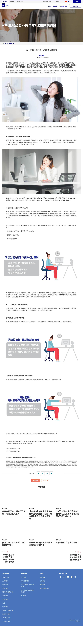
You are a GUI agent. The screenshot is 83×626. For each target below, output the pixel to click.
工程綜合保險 (6, 621)
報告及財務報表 (44, 588)
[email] (52, 473)
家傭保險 (5, 599)
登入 (77, 1)
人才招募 (23, 577)
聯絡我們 (58, 1)
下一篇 (78, 552)
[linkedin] (47, 473)
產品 (49, 6)
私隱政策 (42, 584)
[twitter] (43, 473)
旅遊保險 (5, 588)
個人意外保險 (6, 617)
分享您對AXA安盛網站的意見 (27, 591)
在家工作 (45, 480)
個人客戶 (5, 1)
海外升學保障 (6, 614)
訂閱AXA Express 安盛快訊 (27, 585)
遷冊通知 (23, 595)
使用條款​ (42, 581)
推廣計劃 (55, 6)
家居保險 (5, 595)
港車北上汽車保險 (7, 610)
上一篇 (5, 552)
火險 (3, 603)
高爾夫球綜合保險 (7, 592)
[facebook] (39, 473)
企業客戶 (12, 1)
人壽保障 (5, 581)
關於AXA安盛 (20, 1)
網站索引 (42, 577)
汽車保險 (5, 606)
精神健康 (41, 55)
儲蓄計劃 (5, 584)
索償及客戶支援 (63, 6)
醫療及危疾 (5, 577)
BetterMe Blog (47, 1)
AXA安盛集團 (25, 581)
